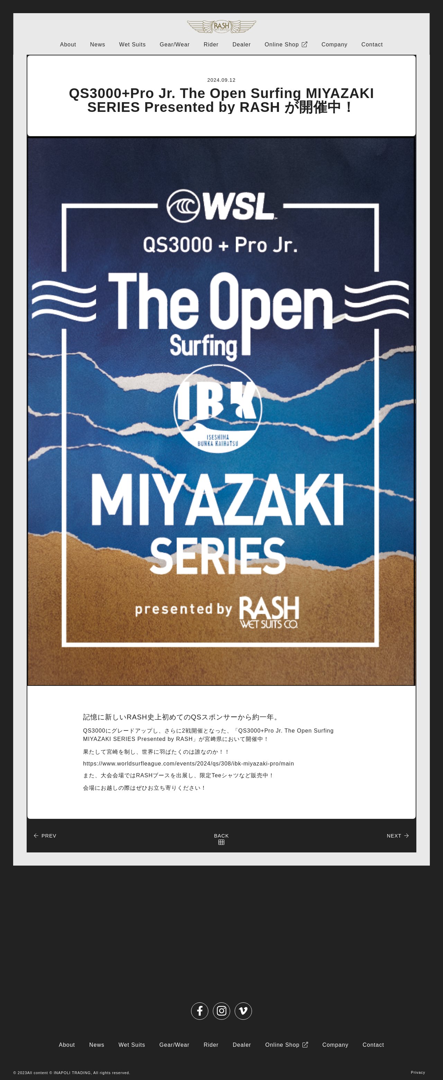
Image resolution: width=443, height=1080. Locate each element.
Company (334, 44)
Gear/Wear (175, 44)
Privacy (418, 1072)
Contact (372, 44)
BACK (221, 836)
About (68, 44)
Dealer (242, 44)
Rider (211, 44)
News (97, 44)
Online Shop (282, 44)
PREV (49, 836)
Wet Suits (132, 44)
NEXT (394, 836)
